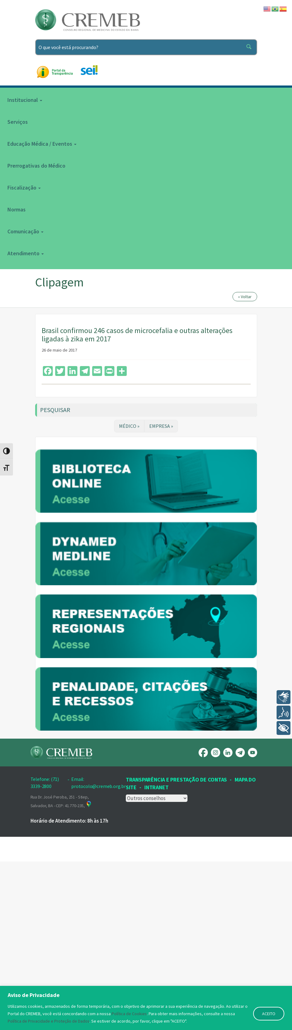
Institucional (24, 99)
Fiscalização (24, 187)
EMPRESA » (161, 426)
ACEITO (268, 1013)
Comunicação (25, 231)
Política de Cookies (129, 1013)
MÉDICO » (129, 426)
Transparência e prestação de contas (176, 947)
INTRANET (156, 955)
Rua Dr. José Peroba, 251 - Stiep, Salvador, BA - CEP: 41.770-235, (61, 969)
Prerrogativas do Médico (36, 165)
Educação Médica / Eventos (41, 143)
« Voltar (245, 296)
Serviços (17, 121)
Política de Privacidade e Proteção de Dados (49, 1021)
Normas (16, 209)
